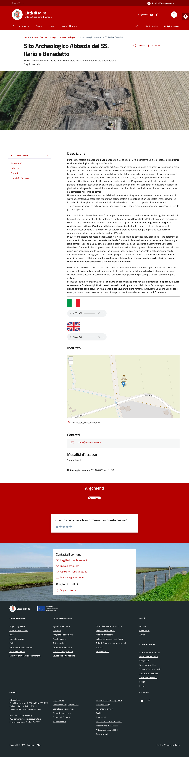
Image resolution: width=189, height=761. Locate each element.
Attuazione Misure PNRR (107, 729)
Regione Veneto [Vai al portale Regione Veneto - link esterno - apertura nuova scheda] (18, 3)
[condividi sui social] (139, 45)
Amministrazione (21, 26)
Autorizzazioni (59, 643)
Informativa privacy (104, 708)
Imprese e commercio (105, 630)
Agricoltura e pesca (61, 626)
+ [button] (71, 359)
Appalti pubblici (59, 638)
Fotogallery (144, 660)
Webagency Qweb (172, 745)
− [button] (71, 363)
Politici (12, 643)
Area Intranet (102, 734)
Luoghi (142, 681)
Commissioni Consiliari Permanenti (25, 655)
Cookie (99, 713)
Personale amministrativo (20, 647)
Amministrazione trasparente (109, 700)
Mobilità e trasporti (104, 634)
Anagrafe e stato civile (63, 634)
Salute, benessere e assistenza (109, 638)
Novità (39, 26)
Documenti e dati (17, 651)
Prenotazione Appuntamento (65, 704)
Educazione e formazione (64, 655)
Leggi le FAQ (58, 700)
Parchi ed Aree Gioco (148, 656)
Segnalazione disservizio (63, 708)
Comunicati (144, 630)
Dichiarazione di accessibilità (109, 721)
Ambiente (57, 630)
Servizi (52, 26)
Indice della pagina (29, 155)
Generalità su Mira (147, 664)
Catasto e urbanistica (62, 647)
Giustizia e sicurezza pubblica (109, 626)
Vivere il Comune (70, 26)
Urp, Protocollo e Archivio (20, 715)
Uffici (137, 26)
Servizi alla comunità (148, 673)
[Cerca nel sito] (174, 14)
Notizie (142, 626)
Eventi (142, 686)
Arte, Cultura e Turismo (149, 652)
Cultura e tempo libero (63, 651)
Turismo (99, 647)
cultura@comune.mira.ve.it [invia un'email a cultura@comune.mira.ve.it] (89, 442)
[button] (185, 16)
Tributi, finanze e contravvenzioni (111, 643)
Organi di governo (17, 626)
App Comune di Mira (148, 677)
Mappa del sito (59, 721)
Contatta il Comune (61, 717)
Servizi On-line (152, 26)
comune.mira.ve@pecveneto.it (27, 718)
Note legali (101, 717)
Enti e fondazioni (16, 638)
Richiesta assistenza (62, 713)
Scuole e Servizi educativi (150, 669)
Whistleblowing (103, 704)
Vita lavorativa (102, 651)
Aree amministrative (18, 630)
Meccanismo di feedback (107, 725)
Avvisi (142, 634)
